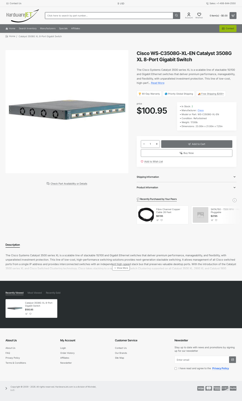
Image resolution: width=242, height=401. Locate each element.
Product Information (147, 187)
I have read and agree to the (202, 368)
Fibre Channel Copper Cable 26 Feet (168, 211)
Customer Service (126, 340)
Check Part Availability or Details (69, 183)
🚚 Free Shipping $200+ (211, 93)
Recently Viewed (14, 292)
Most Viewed (35, 292)
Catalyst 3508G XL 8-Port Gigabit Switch (38, 304)
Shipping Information (148, 176)
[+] (157, 144)
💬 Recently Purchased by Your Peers (157, 198)
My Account (67, 340)
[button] (196, 144)
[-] (144, 144)
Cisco (201, 110)
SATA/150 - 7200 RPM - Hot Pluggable (225, 211)
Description (13, 244)
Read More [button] (157, 83)
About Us (11, 340)
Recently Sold (53, 292)
